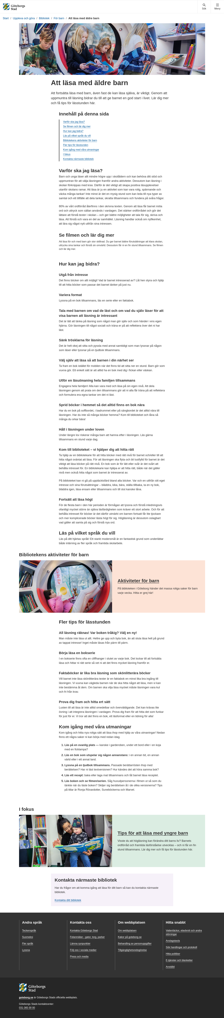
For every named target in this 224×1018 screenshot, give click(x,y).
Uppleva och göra (24, 18)
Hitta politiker (173, 953)
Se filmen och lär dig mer (77, 126)
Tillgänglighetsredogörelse (132, 950)
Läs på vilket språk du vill (77, 135)
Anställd (170, 966)
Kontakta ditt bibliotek (68, 900)
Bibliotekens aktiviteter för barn (80, 140)
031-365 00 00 (27, 1007)
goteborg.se (26, 997)
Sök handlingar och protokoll (181, 947)
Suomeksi (27, 937)
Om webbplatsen (127, 930)
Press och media (79, 956)
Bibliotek (44, 18)
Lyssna (26, 950)
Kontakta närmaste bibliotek (78, 159)
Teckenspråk (29, 930)
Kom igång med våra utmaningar (81, 149)
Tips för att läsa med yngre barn (153, 833)
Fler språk (27, 943)
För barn (59, 18)
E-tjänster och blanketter (179, 960)
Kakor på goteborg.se (130, 937)
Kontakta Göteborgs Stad (84, 930)
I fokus (66, 154)
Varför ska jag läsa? (74, 121)
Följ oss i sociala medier (83, 950)
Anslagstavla (173, 940)
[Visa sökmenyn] (204, 6)
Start (6, 18)
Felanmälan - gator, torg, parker (87, 937)
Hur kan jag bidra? (73, 131)
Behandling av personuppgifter (135, 943)
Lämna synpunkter (80, 943)
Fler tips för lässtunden (75, 145)
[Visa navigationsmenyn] (217, 6)
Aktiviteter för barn (138, 580)
